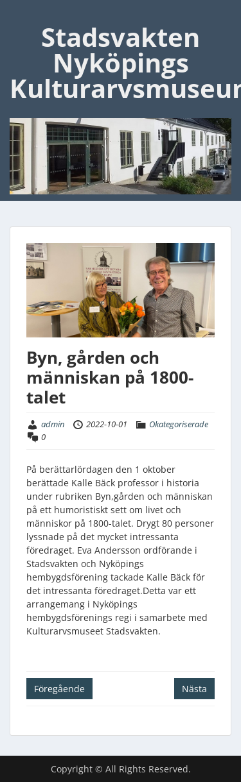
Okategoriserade (178, 424)
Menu (23, 15)
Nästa (194, 689)
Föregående (59, 689)
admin (52, 424)
